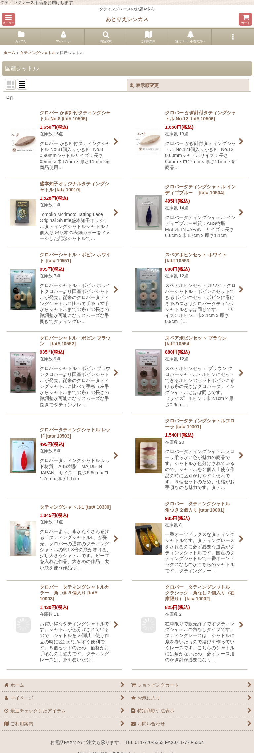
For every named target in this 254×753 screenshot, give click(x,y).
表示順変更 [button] (144, 85)
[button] (8, 19)
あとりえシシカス (127, 19)
